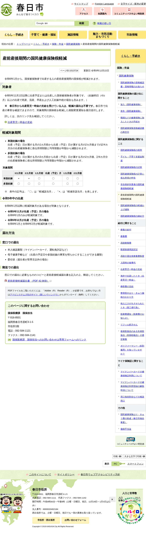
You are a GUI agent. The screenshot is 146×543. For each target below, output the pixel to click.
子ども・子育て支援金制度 (132, 158)
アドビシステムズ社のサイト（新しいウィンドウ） (34, 294)
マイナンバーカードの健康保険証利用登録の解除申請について (132, 386)
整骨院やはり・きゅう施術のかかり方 (132, 295)
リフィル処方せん (129, 324)
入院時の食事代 (128, 262)
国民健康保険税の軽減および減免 (132, 207)
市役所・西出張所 (46, 520)
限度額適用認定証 (129, 249)
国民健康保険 (73, 44)
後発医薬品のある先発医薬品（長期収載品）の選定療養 (132, 335)
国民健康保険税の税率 (131, 150)
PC (115, 463)
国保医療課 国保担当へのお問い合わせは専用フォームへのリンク (49, 339)
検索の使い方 (104, 23)
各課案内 (102, 14)
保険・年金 (57, 44)
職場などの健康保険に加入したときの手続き (132, 119)
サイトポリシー (66, 474)
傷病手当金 (125, 429)
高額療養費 (125, 243)
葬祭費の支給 (126, 286)
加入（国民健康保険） (131, 104)
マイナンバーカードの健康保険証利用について (132, 373)
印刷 (115, 456)
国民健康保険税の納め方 (132, 216)
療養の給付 (125, 229)
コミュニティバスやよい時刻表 (129, 14)
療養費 (123, 236)
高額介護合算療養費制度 (132, 256)
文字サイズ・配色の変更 (133, 3)
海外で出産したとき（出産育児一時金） (132, 278)
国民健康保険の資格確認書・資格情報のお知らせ (132, 84)
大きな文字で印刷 (133, 456)
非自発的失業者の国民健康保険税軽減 (132, 186)
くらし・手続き (41, 44)
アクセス (83, 14)
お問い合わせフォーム (75, 520)
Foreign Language (104, 3)
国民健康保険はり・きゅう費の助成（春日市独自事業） (132, 418)
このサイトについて (40, 474)
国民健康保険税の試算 (131, 167)
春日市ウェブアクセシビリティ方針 (100, 474)
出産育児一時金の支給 (20, 122)
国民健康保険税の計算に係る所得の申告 (132, 176)
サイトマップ (81, 3)
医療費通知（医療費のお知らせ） (132, 316)
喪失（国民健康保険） (131, 111)
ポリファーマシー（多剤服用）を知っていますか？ (132, 350)
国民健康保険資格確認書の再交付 (132, 130)
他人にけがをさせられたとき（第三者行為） (132, 305)
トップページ (23, 44)
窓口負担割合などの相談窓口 (132, 399)
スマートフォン (135, 463)
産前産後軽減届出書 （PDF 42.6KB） (30, 281)
